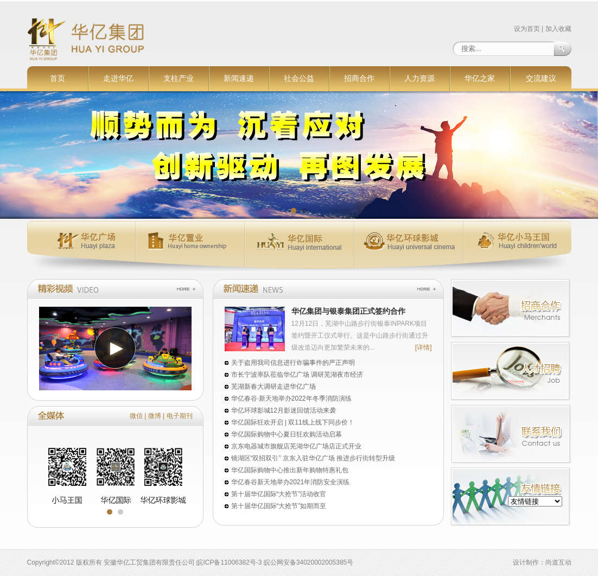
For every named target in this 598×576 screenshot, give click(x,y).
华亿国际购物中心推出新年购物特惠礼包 (289, 470)
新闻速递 (239, 78)
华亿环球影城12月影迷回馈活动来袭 (283, 410)
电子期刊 (180, 416)
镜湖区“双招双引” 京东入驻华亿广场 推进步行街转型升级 (313, 458)
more (186, 289)
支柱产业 (178, 78)
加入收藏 (558, 29)
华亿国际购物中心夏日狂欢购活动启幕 (286, 434)
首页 (57, 78)
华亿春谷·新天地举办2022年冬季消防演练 (291, 398)
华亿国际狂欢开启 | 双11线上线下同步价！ (292, 422)
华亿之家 (480, 78)
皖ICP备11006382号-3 (229, 562)
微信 (136, 416)
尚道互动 (558, 562)
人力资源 (419, 78)
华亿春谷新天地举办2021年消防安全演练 (290, 482)
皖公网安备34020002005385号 (308, 562)
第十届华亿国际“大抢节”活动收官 (279, 494)
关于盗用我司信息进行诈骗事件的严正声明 (293, 362)
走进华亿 (118, 78)
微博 (154, 416)
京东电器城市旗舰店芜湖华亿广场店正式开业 (296, 446)
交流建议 (541, 78)
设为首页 (527, 29)
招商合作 (359, 78)
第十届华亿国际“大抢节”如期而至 (279, 506)
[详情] (423, 347)
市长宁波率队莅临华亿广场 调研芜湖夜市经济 (297, 374)
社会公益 (299, 78)
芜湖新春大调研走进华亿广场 (273, 386)
